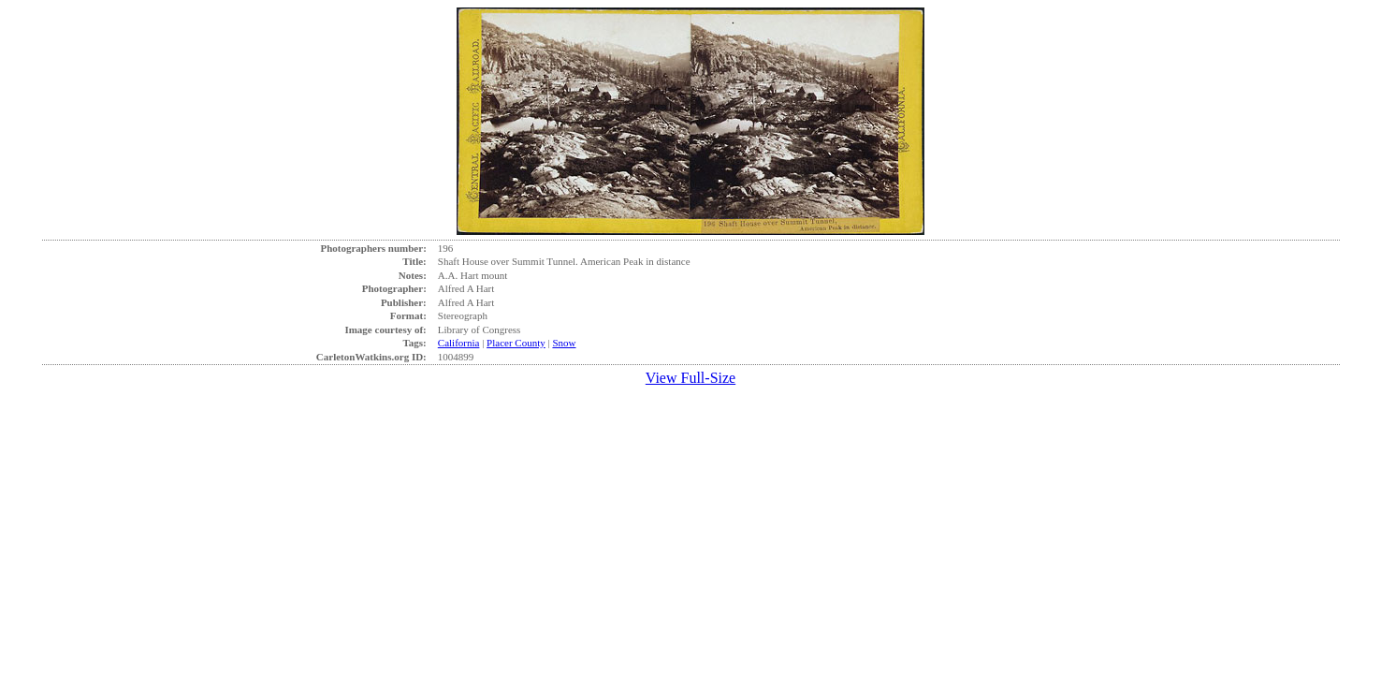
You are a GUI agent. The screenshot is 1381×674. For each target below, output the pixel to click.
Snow (563, 342)
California (459, 342)
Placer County (516, 342)
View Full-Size (690, 378)
